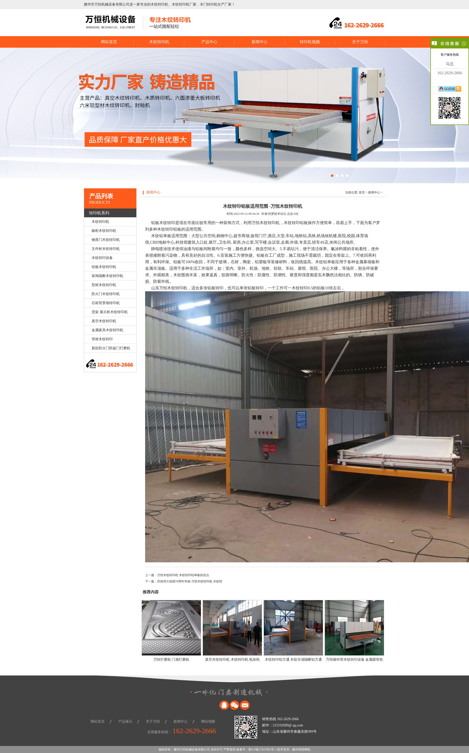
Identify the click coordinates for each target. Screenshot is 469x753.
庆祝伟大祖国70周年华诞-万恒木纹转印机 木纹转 (189, 581)
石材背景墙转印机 (106, 303)
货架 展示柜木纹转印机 (110, 312)
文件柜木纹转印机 (106, 249)
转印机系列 (99, 213)
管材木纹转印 (102, 339)
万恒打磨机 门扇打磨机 (171, 659)
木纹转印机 (159, 42)
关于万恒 (360, 42)
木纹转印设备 (102, 258)
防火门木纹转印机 (106, 294)
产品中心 (209, 42)
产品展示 (125, 721)
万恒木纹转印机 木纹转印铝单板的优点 (183, 575)
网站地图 (208, 721)
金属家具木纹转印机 (107, 330)
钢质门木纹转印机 (106, 240)
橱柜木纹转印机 (104, 231)
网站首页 (109, 42)
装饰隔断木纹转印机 (107, 276)
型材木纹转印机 (104, 285)
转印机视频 (310, 42)
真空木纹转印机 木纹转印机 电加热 (232, 659)
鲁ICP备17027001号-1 (262, 749)
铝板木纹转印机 (104, 267)
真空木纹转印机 (104, 321)
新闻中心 (260, 42)
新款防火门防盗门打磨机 (111, 348)
